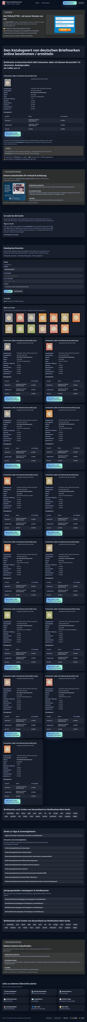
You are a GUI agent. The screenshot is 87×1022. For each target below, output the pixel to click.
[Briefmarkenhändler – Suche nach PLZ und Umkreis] (43, 992)
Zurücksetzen (18, 291)
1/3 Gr (77, 609)
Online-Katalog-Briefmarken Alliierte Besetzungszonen (21, 860)
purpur (38, 816)
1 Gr (76, 676)
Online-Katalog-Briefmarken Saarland (16, 869)
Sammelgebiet (7, 273)
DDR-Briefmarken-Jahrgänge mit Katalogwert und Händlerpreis (24, 907)
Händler (37, 3)
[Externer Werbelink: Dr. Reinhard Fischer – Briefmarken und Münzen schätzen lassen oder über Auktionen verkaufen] (56, 192)
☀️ (81, 1018)
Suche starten (8, 291)
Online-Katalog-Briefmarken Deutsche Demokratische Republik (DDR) (25, 873)
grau (34, 813)
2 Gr (34, 408)
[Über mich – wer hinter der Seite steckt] (43, 1007)
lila (50, 813)
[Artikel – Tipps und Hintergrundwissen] (71, 1000)
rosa (61, 813)
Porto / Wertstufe (8, 278)
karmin (45, 816)
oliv (19, 816)
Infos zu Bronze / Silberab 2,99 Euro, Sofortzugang (13, 133)
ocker (60, 816)
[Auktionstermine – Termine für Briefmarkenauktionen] (15, 1000)
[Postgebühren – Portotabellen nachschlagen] (43, 1000)
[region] (43, 123)
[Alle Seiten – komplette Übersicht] (71, 1007)
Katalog (6, 266)
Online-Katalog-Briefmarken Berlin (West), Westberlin (21, 877)
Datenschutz (58, 1018)
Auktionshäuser (46, 3)
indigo (75, 816)
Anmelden (81, 2)
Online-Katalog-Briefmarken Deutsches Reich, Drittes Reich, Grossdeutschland (28, 856)
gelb (29, 813)
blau (17, 813)
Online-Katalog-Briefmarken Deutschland (17, 848)
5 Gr (76, 475)
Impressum (49, 1018)
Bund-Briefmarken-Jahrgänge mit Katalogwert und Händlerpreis (24, 903)
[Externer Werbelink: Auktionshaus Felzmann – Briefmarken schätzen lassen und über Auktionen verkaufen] (15, 191)
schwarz (68, 813)
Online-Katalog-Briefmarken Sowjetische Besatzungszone (22, 865)
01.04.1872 (61, 426)
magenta (67, 816)
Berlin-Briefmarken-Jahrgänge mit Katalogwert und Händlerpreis (24, 911)
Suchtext (6, 284)
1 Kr (34, 609)
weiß (6, 816)
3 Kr (76, 340)
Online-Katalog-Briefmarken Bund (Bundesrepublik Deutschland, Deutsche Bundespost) (31, 881)
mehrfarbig (10, 813)
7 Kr (35, 76)
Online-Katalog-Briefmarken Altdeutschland (18, 852)
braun (23, 813)
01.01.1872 (33, 94)
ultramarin (53, 816)
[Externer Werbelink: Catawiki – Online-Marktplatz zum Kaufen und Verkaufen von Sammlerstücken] (56, 199)
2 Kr (34, 542)
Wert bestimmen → (69, 3)
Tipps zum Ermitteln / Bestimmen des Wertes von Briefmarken (23, 835)
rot (45, 813)
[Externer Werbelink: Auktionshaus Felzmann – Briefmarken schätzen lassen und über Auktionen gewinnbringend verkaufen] (56, 186)
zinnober (13, 816)
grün (40, 813)
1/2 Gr (77, 408)
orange (56, 813)
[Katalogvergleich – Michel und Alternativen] (15, 1007)
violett (75, 813)
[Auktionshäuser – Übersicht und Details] (71, 992)
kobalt (25, 816)
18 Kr (77, 542)
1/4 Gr (35, 676)
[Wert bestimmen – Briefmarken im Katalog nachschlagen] (15, 992)
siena (31, 816)
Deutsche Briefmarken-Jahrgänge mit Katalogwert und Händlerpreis (25, 899)
